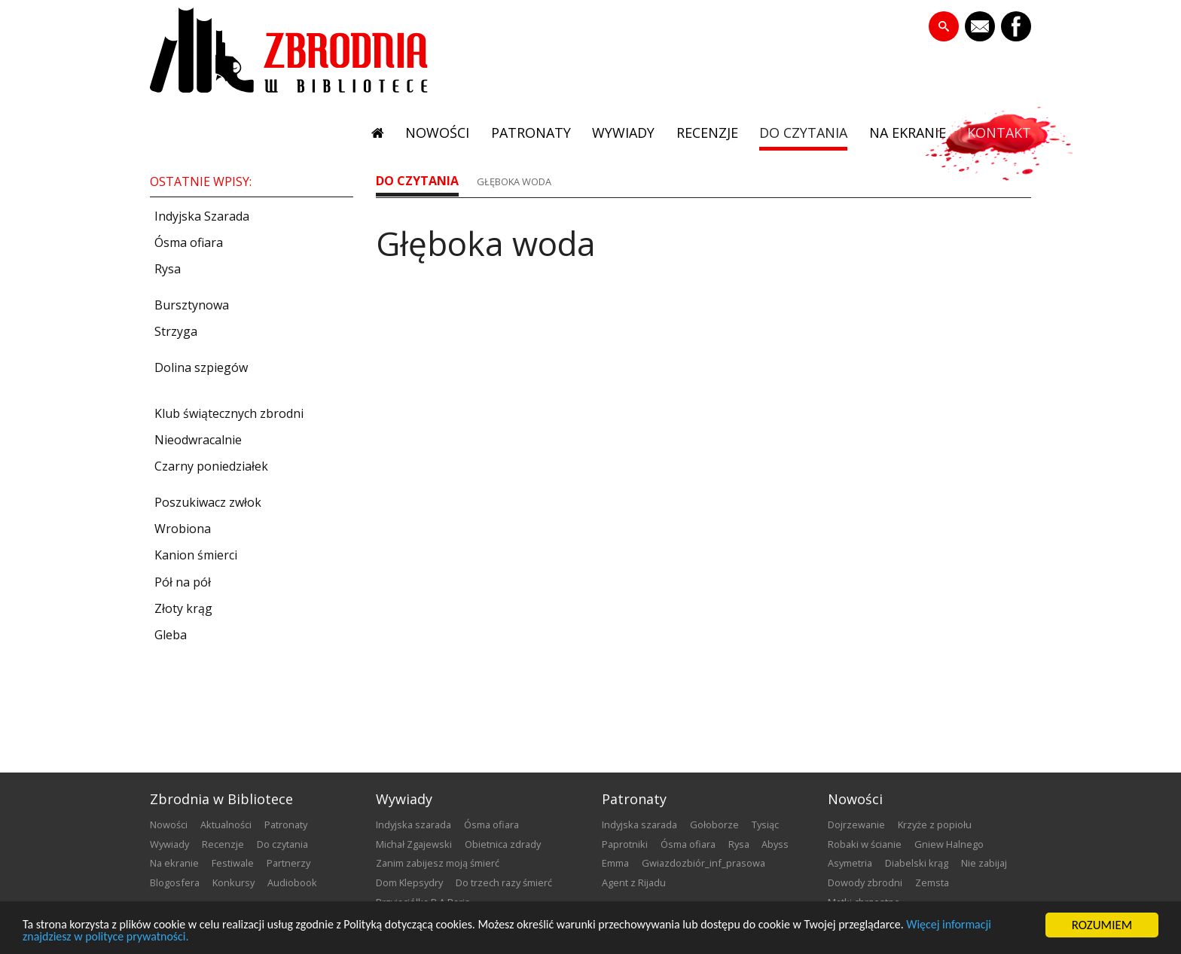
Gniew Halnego (949, 844)
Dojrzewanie (856, 824)
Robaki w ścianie (865, 844)
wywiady (618, 134)
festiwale (233, 863)
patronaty (525, 134)
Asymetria (850, 863)
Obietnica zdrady (503, 844)
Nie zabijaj (984, 863)
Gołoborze (714, 824)
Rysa (738, 844)
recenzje (703, 134)
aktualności (226, 824)
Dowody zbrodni (865, 882)
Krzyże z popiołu (935, 824)
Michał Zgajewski (414, 844)
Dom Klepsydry (409, 882)
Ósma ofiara (491, 824)
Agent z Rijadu (634, 882)
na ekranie (906, 134)
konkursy (233, 882)
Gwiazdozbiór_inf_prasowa (703, 863)
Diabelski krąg (916, 863)
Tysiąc (765, 824)
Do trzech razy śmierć (504, 882)
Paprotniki (625, 844)
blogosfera (175, 882)
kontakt (999, 134)
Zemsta (932, 882)
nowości (430, 134)
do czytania (801, 134)
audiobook (292, 882)
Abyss (775, 844)
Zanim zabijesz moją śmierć (437, 863)
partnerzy (288, 863)
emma (615, 863)
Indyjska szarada (413, 824)
